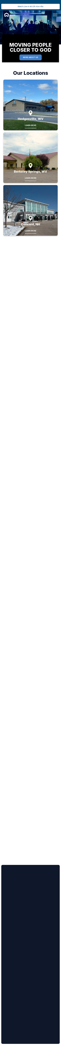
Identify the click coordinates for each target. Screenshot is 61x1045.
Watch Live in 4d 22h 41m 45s (30, 6)
